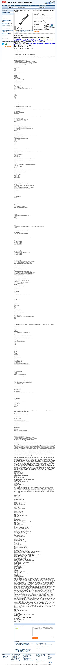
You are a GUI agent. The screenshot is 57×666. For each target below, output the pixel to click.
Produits (8, 5)
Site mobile (50, 662)
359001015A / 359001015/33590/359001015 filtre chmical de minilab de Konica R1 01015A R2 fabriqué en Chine (40, 661)
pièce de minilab (5, 28)
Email (54, 2)
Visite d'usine (21, 5)
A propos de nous (14, 5)
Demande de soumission (49, 2)
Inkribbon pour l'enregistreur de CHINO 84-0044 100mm (44, 644)
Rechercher (43, 7)
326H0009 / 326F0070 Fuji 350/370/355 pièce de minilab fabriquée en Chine (27, 655)
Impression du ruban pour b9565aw (41, 643)
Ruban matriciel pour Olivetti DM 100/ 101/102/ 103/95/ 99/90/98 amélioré (15, 655)
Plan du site (49, 661)
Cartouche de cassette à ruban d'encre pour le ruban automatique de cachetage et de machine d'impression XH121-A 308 (44, 647)
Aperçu (4, 5)
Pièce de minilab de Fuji (6, 25)
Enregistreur (4, 35)
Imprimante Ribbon (5, 12)
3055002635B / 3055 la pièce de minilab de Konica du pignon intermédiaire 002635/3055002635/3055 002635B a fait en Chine (40, 656)
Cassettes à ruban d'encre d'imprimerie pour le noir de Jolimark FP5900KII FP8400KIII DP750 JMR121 (24, 31)
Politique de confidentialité (10, 664)
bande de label (4, 38)
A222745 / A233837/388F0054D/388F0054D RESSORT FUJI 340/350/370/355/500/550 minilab (28, 659)
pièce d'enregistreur (5, 33)
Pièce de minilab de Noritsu (6, 20)
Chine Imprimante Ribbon (18, 664)
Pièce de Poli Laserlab (6, 18)
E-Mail (49, 659)
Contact (35, 5)
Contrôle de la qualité (29, 5)
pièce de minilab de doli (6, 23)
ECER (50, 664)
